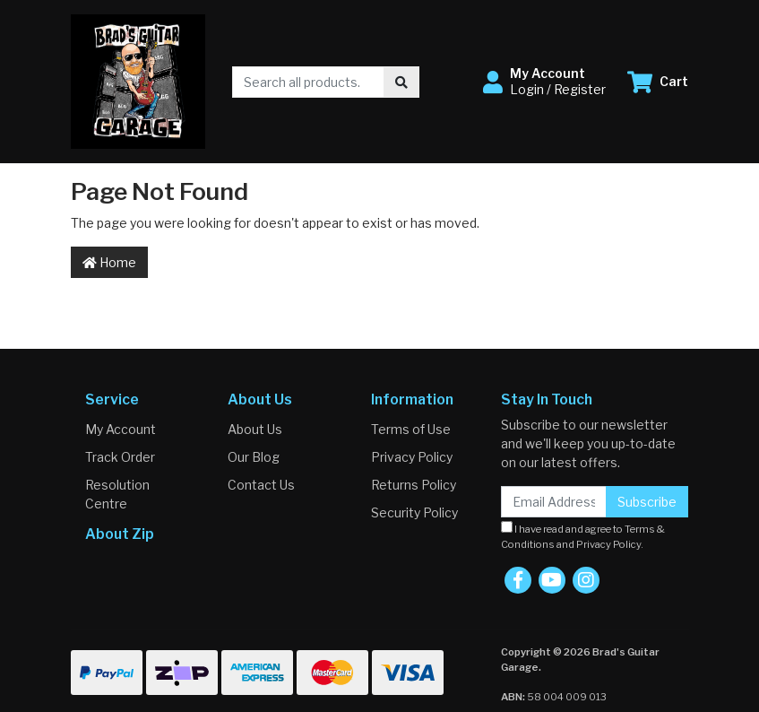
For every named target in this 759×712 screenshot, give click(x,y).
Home (109, 262)
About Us (255, 429)
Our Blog (254, 457)
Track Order (120, 457)
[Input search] (308, 82)
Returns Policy (413, 484)
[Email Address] (554, 501)
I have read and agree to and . (583, 536)
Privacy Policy (412, 457)
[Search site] (401, 82)
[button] (544, 81)
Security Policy (414, 512)
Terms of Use (411, 429)
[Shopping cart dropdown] (657, 82)
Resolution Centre (117, 494)
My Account (120, 429)
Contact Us (261, 484)
